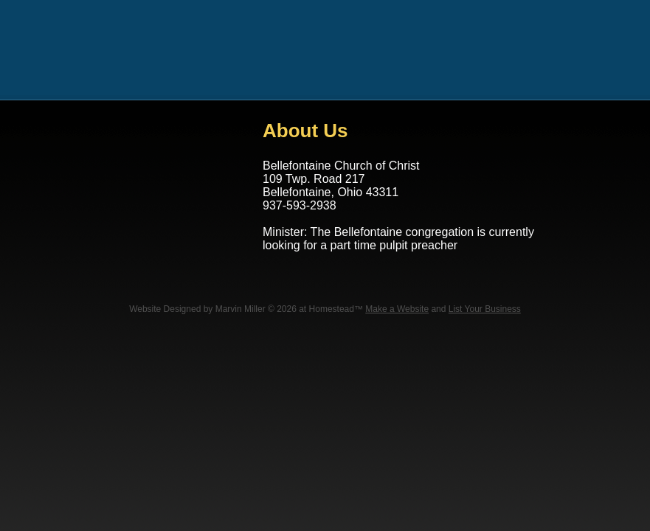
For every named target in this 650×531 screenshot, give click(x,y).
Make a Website (397, 309)
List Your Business (485, 309)
